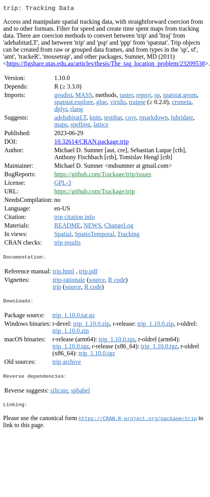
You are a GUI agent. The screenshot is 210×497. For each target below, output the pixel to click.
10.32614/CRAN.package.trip (91, 143)
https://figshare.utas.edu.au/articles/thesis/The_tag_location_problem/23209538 (106, 65)
